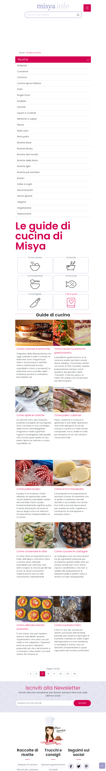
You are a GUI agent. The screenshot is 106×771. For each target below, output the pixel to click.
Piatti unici (22, 130)
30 (68, 674)
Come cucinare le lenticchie (33, 348)
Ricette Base (24, 142)
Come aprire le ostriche (30, 415)
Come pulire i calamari (72, 399)
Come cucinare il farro (67, 625)
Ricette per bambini (28, 172)
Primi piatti (23, 136)
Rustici (20, 178)
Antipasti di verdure (27, 764)
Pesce (20, 124)
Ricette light (24, 166)
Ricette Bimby (25, 148)
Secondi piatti (25, 190)
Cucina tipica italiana (29, 83)
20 (60, 674)
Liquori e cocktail (26, 113)
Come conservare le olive (32, 551)
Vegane (21, 202)
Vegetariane (24, 208)
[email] (46, 703)
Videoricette (24, 213)
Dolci (20, 89)
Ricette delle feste (27, 160)
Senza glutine (24, 196)
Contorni (22, 77)
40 (74, 674)
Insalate (21, 101)
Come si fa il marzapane (69, 488)
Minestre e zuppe (27, 118)
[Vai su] (102, 766)
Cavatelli (53, 769)
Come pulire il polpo (28, 488)
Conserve (22, 71)
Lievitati (21, 107)
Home (22, 53)
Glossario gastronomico (53, 764)
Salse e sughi (24, 184)
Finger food (23, 95)
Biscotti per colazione (27, 769)
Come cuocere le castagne (71, 551)
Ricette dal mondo (27, 154)
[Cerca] (50, 15)
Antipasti (22, 65)
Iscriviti (82, 702)
